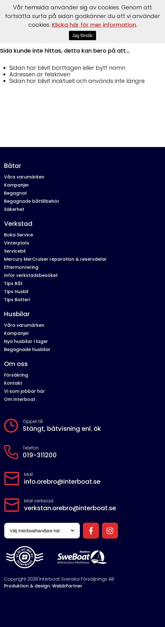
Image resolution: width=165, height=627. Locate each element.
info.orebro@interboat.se (62, 481)
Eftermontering (21, 267)
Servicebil (15, 251)
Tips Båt (13, 283)
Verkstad (18, 224)
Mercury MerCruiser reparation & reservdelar (55, 259)
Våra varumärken (24, 177)
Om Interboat (19, 399)
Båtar (12, 166)
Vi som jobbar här (24, 391)
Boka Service (18, 235)
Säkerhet (14, 209)
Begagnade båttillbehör (31, 201)
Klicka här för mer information (94, 25)
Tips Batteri (17, 300)
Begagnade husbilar (27, 349)
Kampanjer (16, 185)
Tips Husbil (16, 291)
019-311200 (40, 455)
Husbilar (17, 314)
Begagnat (15, 193)
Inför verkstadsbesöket (31, 275)
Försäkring (16, 375)
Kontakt (13, 383)
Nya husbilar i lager (26, 341)
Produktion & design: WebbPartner (43, 586)
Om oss (16, 364)
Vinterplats (16, 243)
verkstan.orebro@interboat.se (70, 508)
